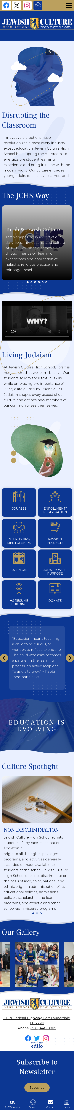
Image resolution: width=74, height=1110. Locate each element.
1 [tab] (28, 282)
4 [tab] (39, 282)
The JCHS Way (25, 196)
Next (70, 658)
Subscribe (37, 1087)
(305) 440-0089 (43, 1028)
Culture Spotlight (30, 767)
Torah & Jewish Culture (33, 229)
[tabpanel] (37, 242)
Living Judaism (27, 355)
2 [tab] (31, 282)
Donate (33, 1104)
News (67, 1104)
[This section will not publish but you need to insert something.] (37, 658)
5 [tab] (42, 282)
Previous (50, 51)
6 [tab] (46, 282)
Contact (50, 1104)
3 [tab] (35, 282)
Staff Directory (12, 1104)
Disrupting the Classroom (26, 120)
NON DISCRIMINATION (31, 829)
